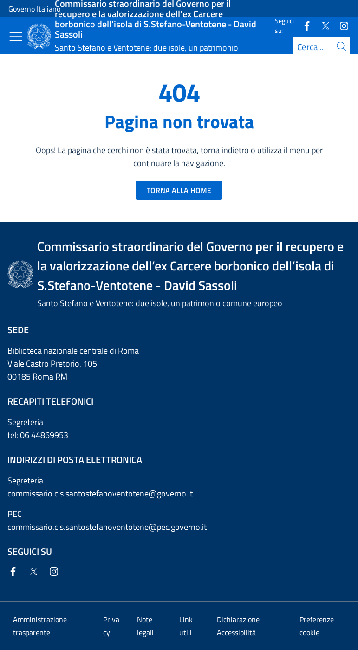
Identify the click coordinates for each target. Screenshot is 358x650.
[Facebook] (303, 25)
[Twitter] (321, 25)
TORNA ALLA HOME (179, 190)
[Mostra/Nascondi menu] (15, 36)
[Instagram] (340, 25)
